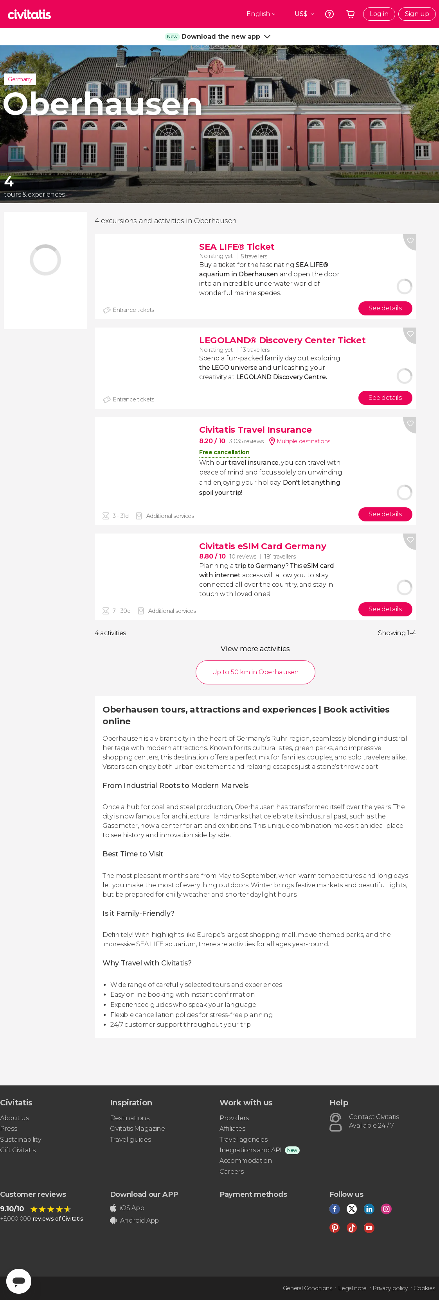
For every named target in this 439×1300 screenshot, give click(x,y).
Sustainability (20, 1139)
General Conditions (307, 1288)
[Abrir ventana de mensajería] (18, 1281)
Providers (234, 1118)
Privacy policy (390, 1288)
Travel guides (130, 1139)
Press (8, 1128)
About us (14, 1118)
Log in (379, 14)
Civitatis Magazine (137, 1128)
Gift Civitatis (18, 1150)
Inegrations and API (250, 1150)
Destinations (129, 1118)
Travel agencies (243, 1139)
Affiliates (232, 1128)
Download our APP (144, 1194)
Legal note (352, 1288)
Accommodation (245, 1160)
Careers (231, 1171)
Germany (20, 79)
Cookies (424, 1288)
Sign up (417, 14)
